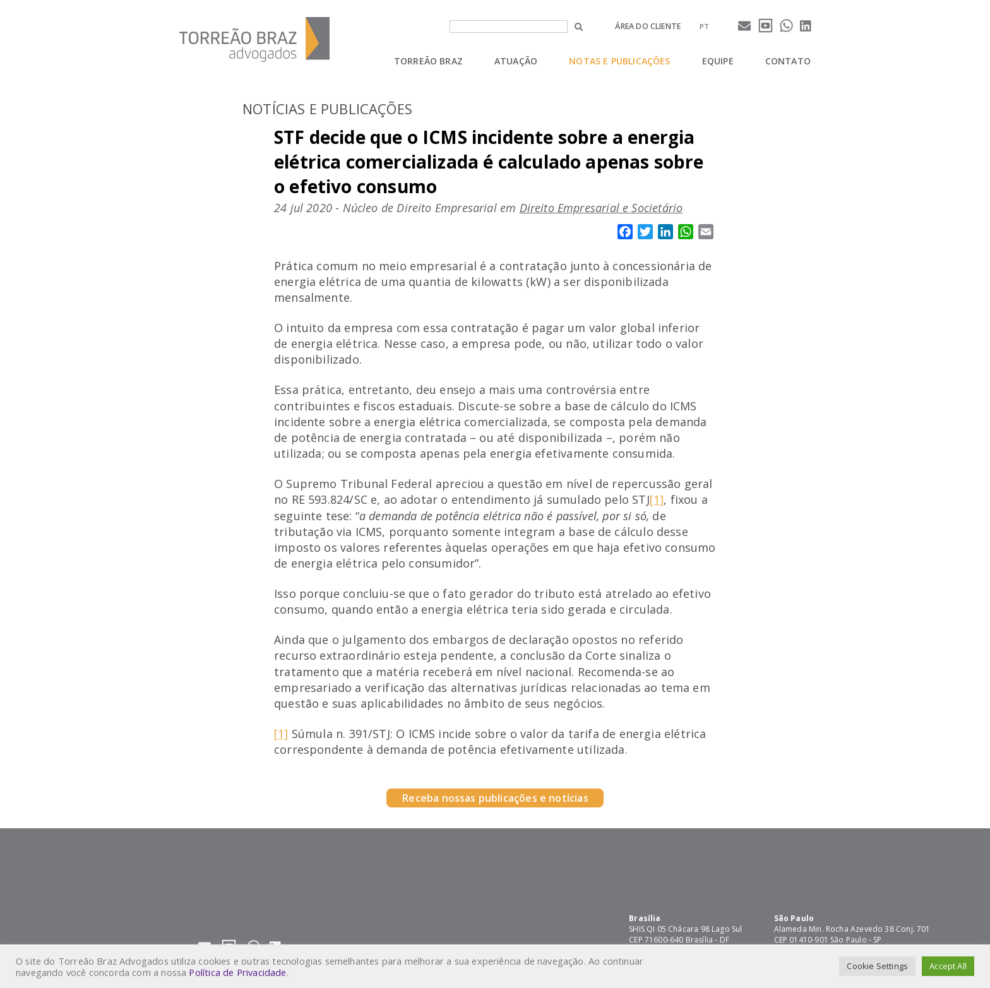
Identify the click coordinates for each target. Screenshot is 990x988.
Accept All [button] (948, 966)
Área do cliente (648, 26)
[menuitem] (704, 26)
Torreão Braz (428, 61)
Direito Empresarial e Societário (601, 207)
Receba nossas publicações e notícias (495, 798)
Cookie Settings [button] (877, 966)
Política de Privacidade (237, 972)
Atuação (515, 61)
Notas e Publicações (619, 61)
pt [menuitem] (704, 26)
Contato (788, 61)
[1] (657, 499)
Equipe (718, 61)
